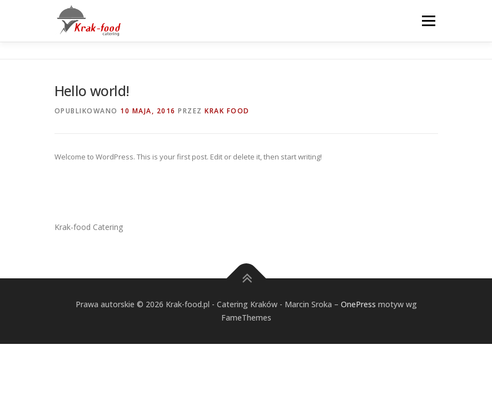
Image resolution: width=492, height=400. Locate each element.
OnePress (358, 304)
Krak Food (227, 111)
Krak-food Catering (88, 227)
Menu (428, 21)
